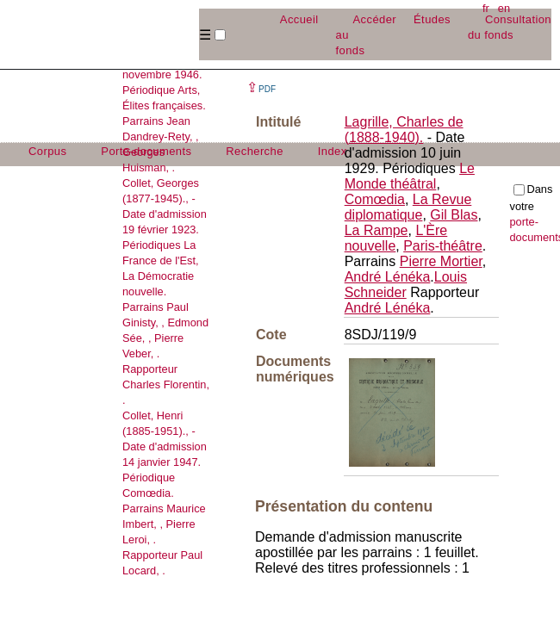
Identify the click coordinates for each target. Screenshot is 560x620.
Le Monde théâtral (410, 176)
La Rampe (376, 230)
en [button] (504, 8)
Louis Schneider (406, 285)
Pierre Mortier (441, 261)
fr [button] (485, 8)
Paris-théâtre (442, 246)
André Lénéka (388, 277)
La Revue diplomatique (408, 207)
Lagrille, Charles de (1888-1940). (404, 130)
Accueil (299, 19)
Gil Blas (453, 215)
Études (432, 19)
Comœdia (375, 199)
